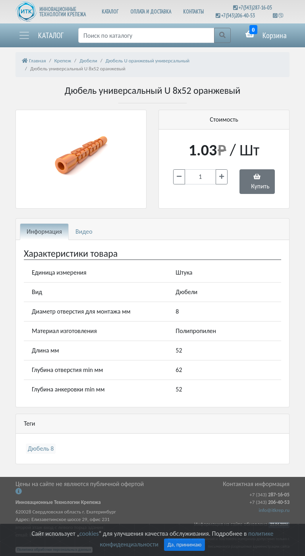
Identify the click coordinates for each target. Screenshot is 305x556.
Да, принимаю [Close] (185, 544)
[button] (40, 35)
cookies (88, 533)
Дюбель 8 (41, 448)
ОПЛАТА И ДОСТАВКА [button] (150, 11)
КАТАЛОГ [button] (110, 11)
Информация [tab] (44, 231)
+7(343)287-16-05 (255, 7)
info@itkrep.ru (274, 510)
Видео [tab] (84, 231)
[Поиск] (146, 35)
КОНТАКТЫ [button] (193, 11)
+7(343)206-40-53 (238, 15)
